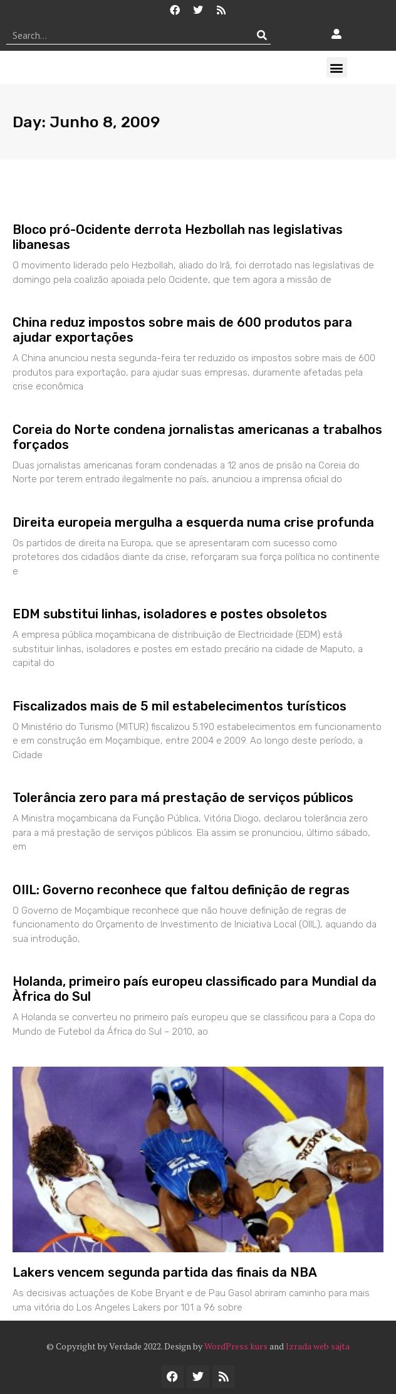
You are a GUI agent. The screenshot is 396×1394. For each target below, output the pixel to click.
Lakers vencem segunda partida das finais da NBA (165, 1272)
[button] (336, 67)
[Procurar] (262, 35)
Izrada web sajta (318, 1346)
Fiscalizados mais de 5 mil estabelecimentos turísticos (179, 706)
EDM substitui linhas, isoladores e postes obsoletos (170, 613)
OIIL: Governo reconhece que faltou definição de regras (181, 889)
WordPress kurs (236, 1346)
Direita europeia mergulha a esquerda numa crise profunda (193, 522)
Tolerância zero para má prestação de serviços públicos (183, 797)
